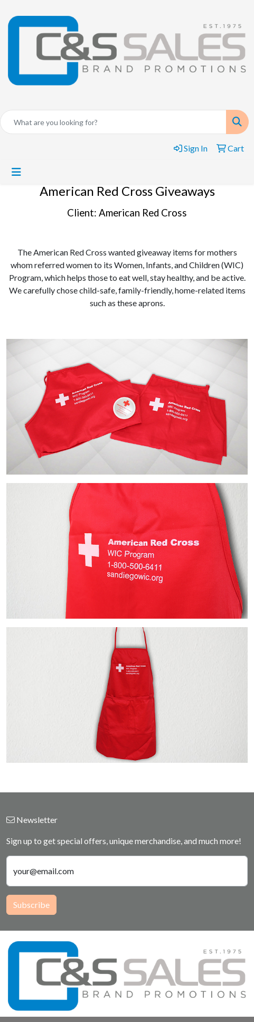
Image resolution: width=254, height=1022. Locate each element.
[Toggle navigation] (16, 171)
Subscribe (31, 905)
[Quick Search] (113, 122)
